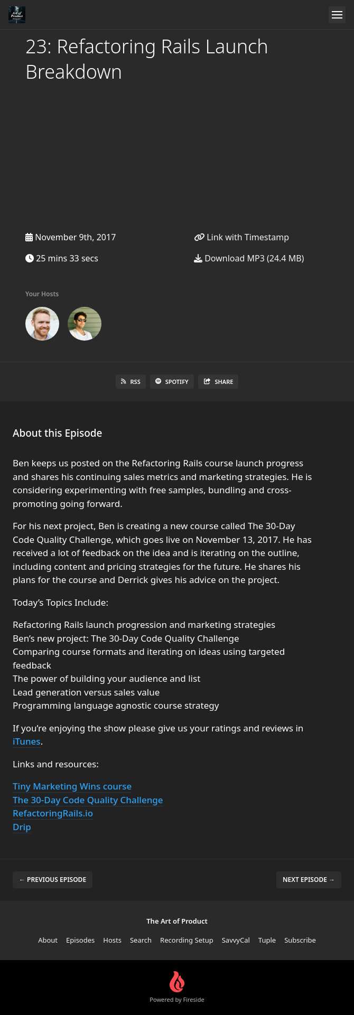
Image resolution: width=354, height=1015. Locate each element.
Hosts (112, 940)
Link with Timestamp (241, 237)
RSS (131, 382)
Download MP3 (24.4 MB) (249, 258)
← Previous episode (52, 879)
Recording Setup (186, 940)
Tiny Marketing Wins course (72, 786)
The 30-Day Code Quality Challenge (88, 800)
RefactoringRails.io (53, 813)
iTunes (27, 741)
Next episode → (309, 879)
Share (218, 382)
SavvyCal (236, 940)
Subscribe (300, 940)
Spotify (172, 382)
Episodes (80, 940)
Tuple (267, 940)
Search (141, 940)
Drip (22, 827)
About (48, 940)
